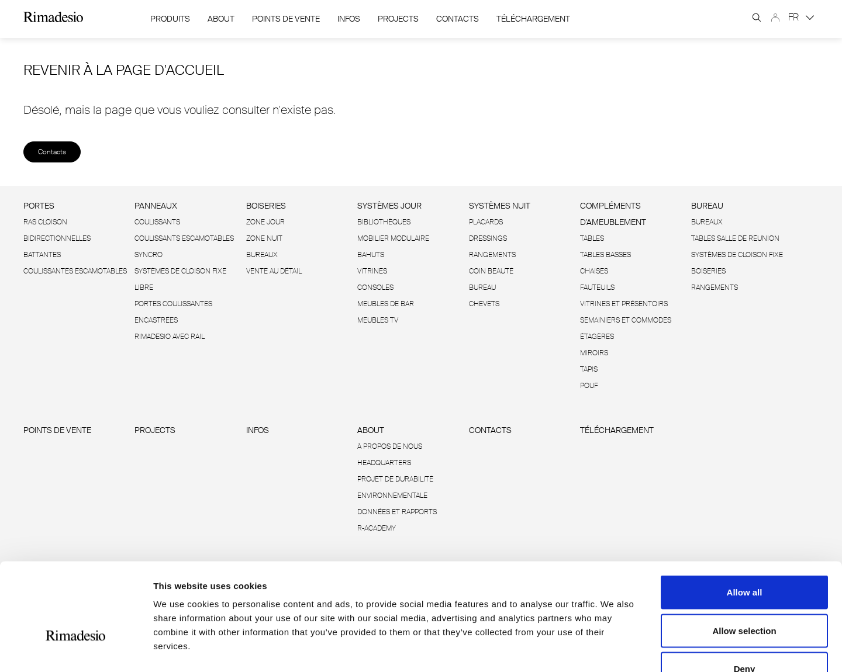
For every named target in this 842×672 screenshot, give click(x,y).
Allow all (744, 519)
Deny (744, 595)
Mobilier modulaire (393, 238)
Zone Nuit (264, 238)
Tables (592, 238)
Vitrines (372, 271)
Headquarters (384, 462)
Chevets (484, 304)
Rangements (492, 254)
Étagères (597, 336)
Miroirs (594, 353)
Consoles (375, 287)
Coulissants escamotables (184, 238)
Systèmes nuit (499, 205)
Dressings (488, 238)
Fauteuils (597, 287)
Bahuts (370, 254)
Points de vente (286, 18)
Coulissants (157, 222)
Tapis (589, 369)
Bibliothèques (383, 222)
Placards (486, 222)
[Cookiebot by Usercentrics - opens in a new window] (76, 649)
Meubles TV (377, 320)
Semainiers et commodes (625, 320)
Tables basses (605, 254)
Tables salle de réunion (735, 238)
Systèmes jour (389, 205)
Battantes (42, 254)
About (221, 18)
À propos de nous (389, 446)
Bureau (482, 287)
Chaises (594, 271)
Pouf (589, 385)
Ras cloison (45, 222)
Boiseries (266, 205)
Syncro (148, 254)
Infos (348, 18)
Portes (38, 205)
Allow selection (744, 557)
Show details (613, 649)
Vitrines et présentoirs (624, 304)
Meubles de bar (385, 304)
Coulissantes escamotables (75, 271)
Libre (143, 287)
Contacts (457, 18)
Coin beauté (491, 271)
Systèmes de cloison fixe (180, 271)
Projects (398, 18)
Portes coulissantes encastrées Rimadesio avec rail (173, 320)
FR (801, 17)
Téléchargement (533, 18)
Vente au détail (274, 271)
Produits (170, 18)
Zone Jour (265, 222)
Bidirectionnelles (57, 238)
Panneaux (155, 205)
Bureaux (262, 254)
